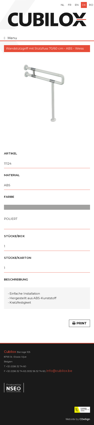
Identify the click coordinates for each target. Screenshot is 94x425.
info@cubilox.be (59, 371)
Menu (12, 38)
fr (69, 4)
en (76, 4)
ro (91, 4)
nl (62, 4)
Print (79, 323)
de (84, 4)
